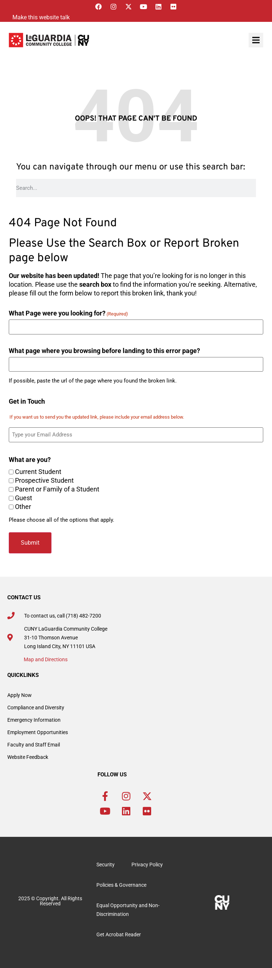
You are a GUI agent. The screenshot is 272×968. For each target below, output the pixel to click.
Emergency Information (34, 720)
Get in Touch (27, 401)
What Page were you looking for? (68, 313)
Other (23, 506)
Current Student (38, 472)
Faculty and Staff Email (33, 745)
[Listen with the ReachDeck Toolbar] (39, 17)
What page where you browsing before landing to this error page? (104, 350)
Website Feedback (27, 757)
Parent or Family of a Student (57, 489)
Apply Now (19, 695)
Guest (23, 498)
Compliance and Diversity (35, 707)
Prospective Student (44, 480)
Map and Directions (46, 659)
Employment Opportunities (37, 732)
